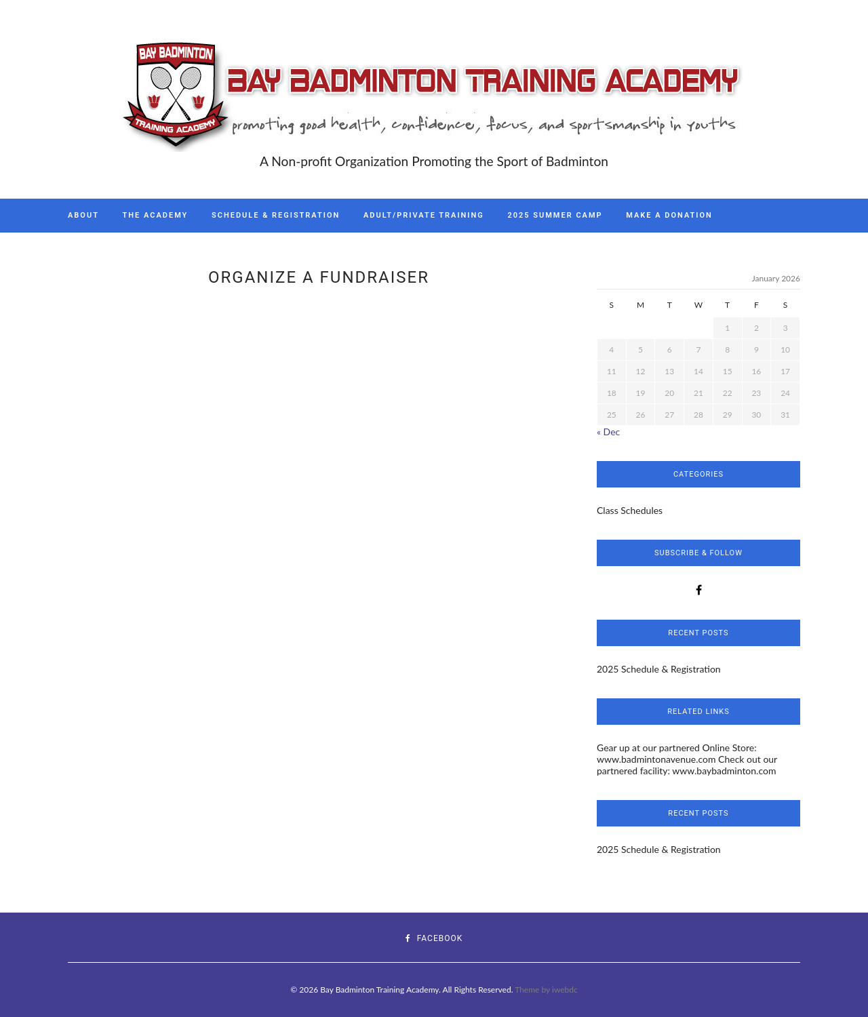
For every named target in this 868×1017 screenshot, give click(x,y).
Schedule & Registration (276, 215)
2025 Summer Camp (554, 215)
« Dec (608, 431)
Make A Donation (669, 215)
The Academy (156, 215)
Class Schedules (630, 510)
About (83, 215)
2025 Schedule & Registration (659, 669)
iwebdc (565, 989)
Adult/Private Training (423, 215)
